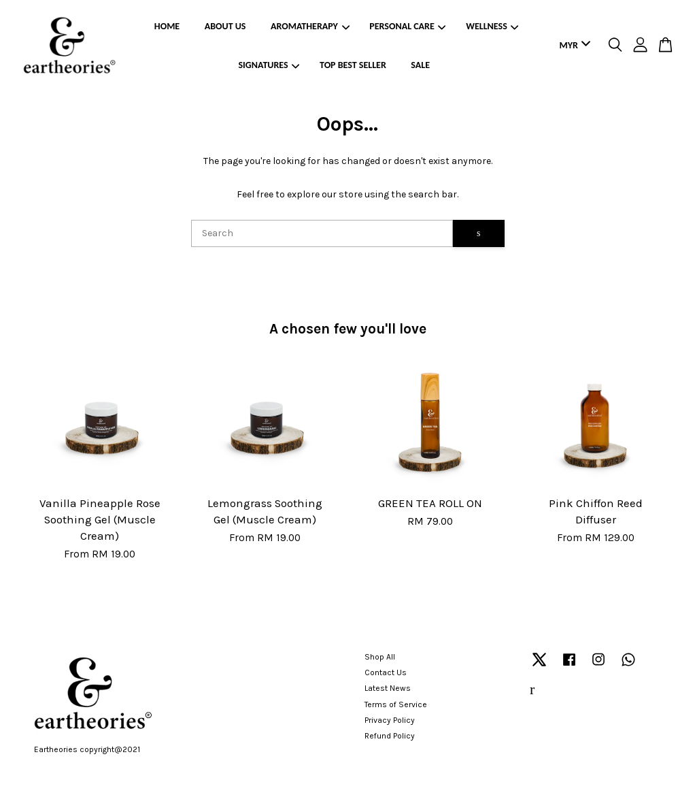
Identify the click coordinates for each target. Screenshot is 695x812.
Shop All (380, 657)
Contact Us (386, 672)
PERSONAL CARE (407, 26)
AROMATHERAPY (310, 26)
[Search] (322, 233)
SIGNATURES (269, 65)
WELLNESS (492, 26)
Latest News (388, 688)
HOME (167, 26)
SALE (420, 65)
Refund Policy (390, 736)
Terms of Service (396, 704)
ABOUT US (225, 26)
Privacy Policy (390, 720)
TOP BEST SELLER (353, 65)
